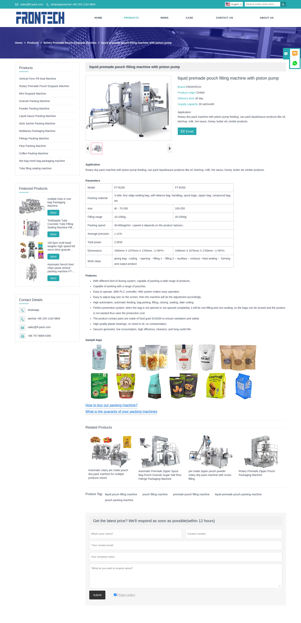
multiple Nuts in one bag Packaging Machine (59, 202)
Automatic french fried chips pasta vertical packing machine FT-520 (60, 268)
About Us (267, 17)
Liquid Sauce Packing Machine (37, 116)
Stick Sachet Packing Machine (37, 123)
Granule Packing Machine (34, 101)
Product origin (187, 92)
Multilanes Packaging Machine (37, 131)
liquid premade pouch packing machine (238, 494)
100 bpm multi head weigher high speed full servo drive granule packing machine (61, 246)
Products (131, 17)
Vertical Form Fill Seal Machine (37, 78)
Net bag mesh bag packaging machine (42, 160)
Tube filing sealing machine (35, 168)
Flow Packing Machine (32, 145)
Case (189, 17)
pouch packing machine (119, 500)
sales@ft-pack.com (31, 4)
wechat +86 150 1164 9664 (44, 318)
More (53, 212)
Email (187, 131)
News (164, 17)
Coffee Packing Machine (33, 153)
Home (98, 17)
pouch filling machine (155, 494)
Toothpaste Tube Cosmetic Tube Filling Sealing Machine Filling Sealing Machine (61, 224)
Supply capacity (188, 104)
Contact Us (224, 17)
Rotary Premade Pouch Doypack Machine (69, 42)
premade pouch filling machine (191, 494)
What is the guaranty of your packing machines (121, 411)
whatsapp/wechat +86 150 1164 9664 (73, 4)
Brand (182, 86)
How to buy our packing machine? (111, 405)
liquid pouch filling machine (121, 494)
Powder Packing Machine (34, 108)
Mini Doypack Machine (32, 93)
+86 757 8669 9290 (39, 335)
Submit (97, 595)
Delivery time (186, 98)
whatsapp (33, 309)
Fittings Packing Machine (34, 138)
